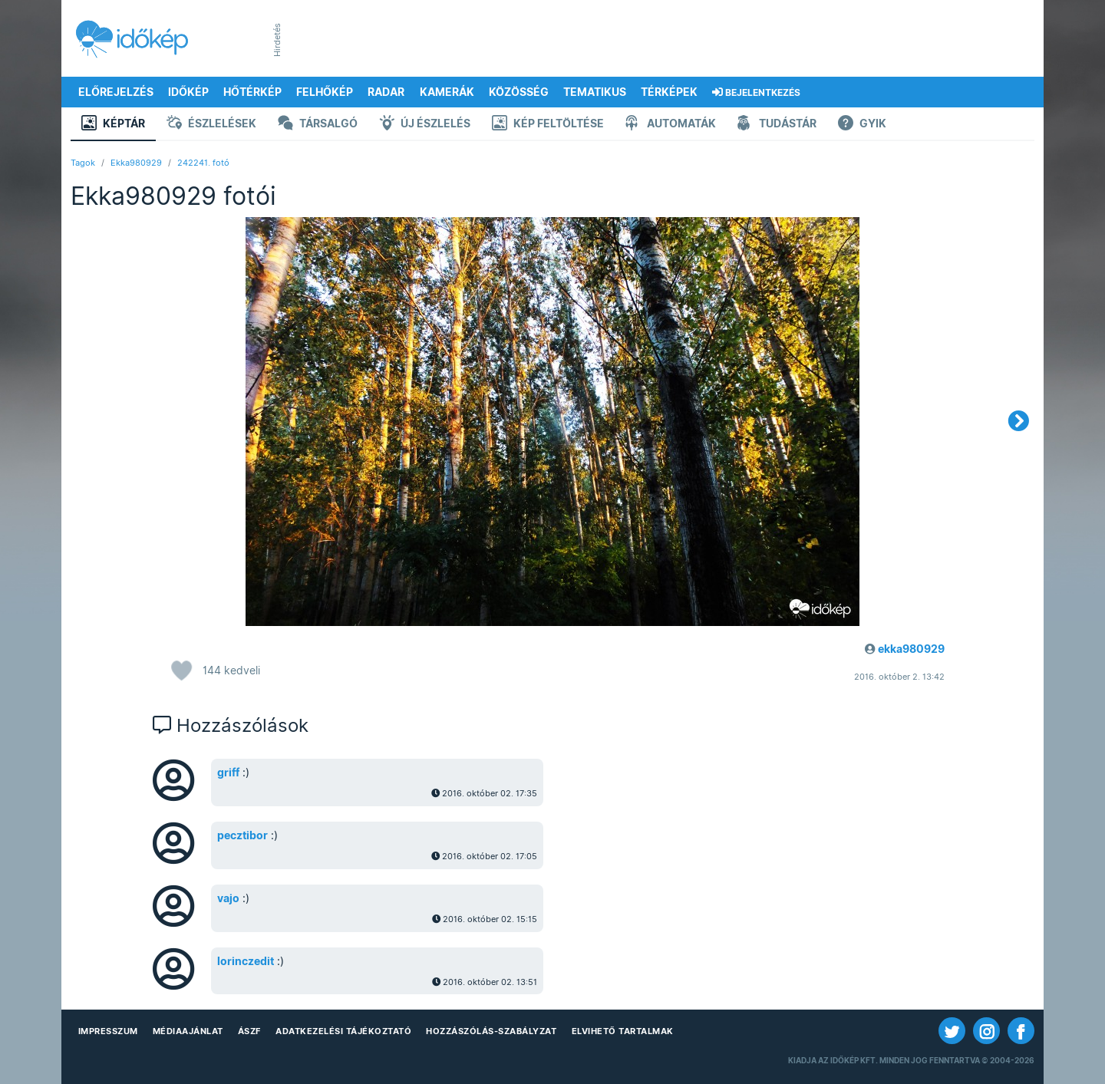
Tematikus (594, 92)
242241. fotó (203, 162)
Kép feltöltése (548, 124)
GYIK (862, 124)
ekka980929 (911, 649)
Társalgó (318, 124)
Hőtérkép (252, 92)
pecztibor (242, 835)
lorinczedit (245, 961)
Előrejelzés (115, 92)
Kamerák (447, 92)
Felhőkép (324, 92)
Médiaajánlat (188, 1031)
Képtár (113, 124)
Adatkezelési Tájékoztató (343, 1031)
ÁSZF (249, 1031)
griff (228, 772)
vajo (228, 898)
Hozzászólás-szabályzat (491, 1031)
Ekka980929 (136, 162)
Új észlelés (424, 124)
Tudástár (776, 124)
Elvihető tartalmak (623, 1031)
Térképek (669, 92)
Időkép (188, 92)
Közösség (519, 92)
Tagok (83, 162)
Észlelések (211, 124)
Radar (386, 92)
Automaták (670, 124)
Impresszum (108, 1031)
